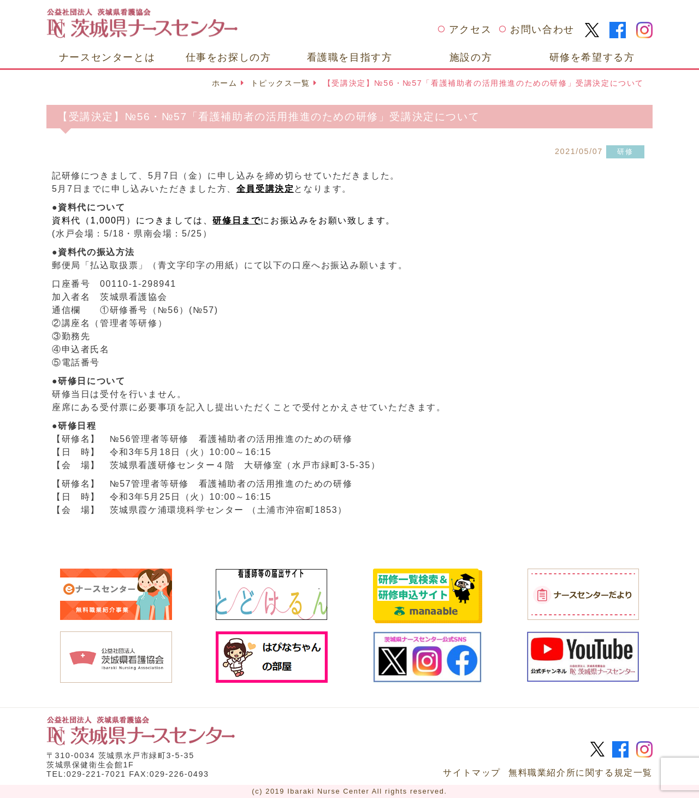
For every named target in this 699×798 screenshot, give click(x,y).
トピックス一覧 (280, 83)
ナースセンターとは (107, 57)
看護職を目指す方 (350, 57)
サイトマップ (472, 772)
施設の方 (470, 57)
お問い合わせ (542, 29)
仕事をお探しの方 (228, 57)
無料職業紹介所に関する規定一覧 (580, 772)
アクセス (470, 29)
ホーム (225, 83)
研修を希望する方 (592, 57)
